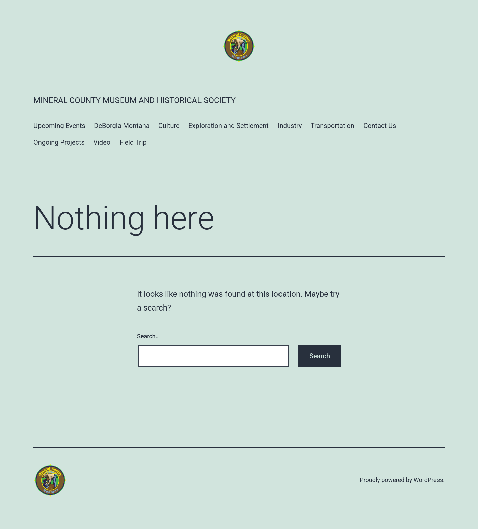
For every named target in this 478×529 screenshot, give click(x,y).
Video (101, 142)
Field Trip (133, 142)
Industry (289, 126)
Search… (148, 336)
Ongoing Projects (59, 142)
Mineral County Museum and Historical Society (134, 100)
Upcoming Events (59, 126)
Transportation (332, 126)
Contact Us (379, 126)
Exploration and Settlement (228, 126)
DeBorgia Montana (121, 126)
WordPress (428, 479)
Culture (169, 126)
